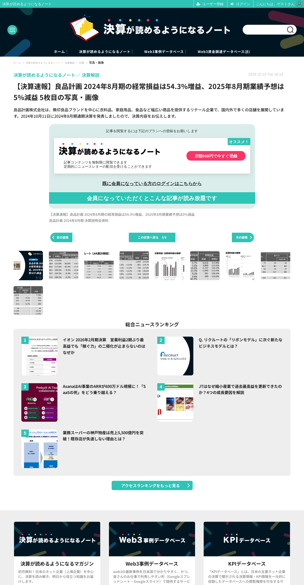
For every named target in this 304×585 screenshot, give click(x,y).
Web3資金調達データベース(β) (246, 52)
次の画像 (242, 238)
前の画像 (62, 238)
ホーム (34, 52)
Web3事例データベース (170, 52)
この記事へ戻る (152, 238)
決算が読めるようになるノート (94, 52)
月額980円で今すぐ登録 (216, 156)
